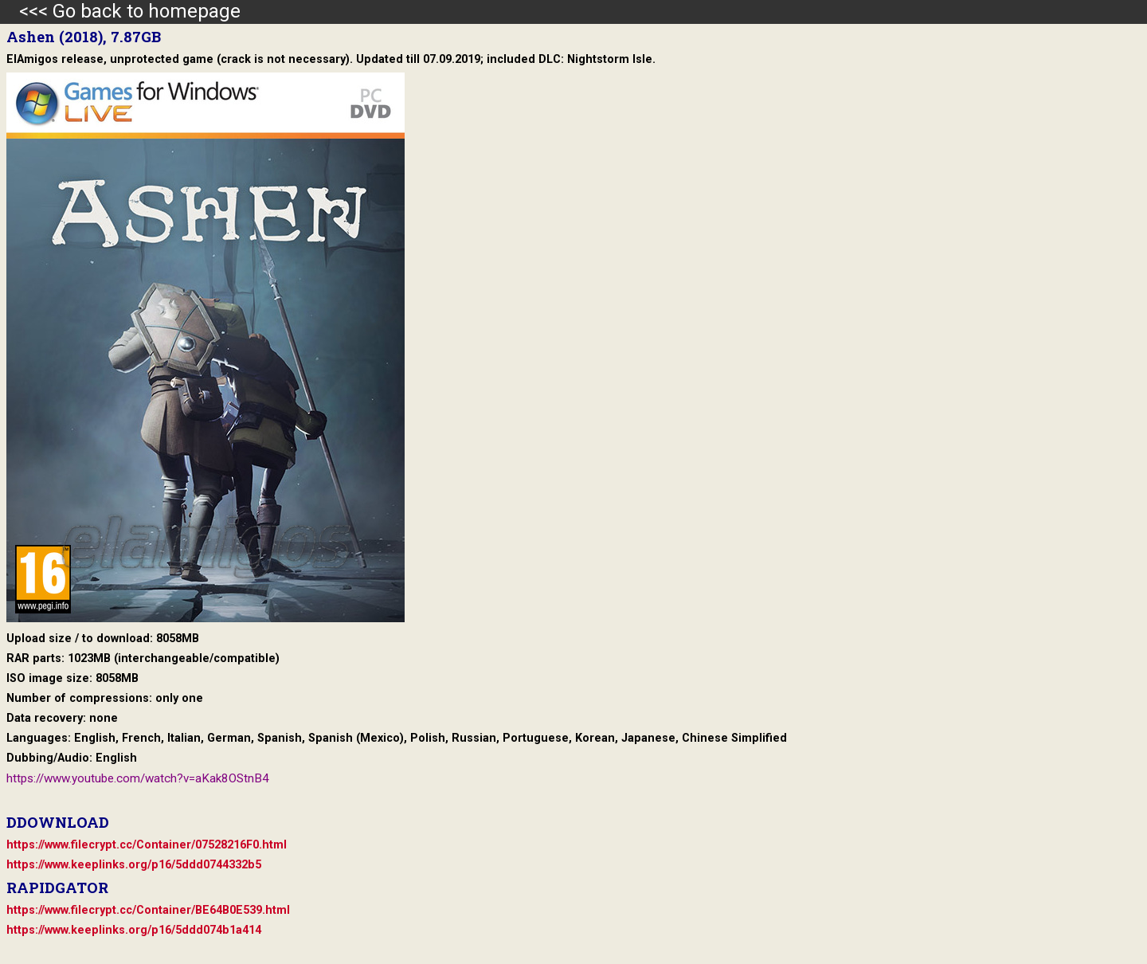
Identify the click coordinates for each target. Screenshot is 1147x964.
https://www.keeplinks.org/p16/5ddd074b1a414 (133, 930)
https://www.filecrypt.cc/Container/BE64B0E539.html (148, 910)
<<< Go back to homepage (120, 11)
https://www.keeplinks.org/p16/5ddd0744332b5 (133, 865)
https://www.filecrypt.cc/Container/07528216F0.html (146, 845)
